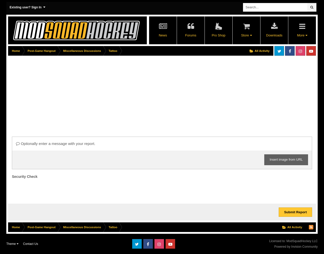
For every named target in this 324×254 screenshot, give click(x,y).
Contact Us (30, 244)
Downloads (274, 35)
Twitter (279, 51)
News (163, 35)
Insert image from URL (286, 159)
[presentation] (50, 190)
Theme (12, 244)
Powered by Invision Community (296, 246)
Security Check (24, 177)
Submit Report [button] (295, 212)
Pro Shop (218, 35)
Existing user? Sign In (27, 7)
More (302, 35)
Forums (190, 35)
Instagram (300, 51)
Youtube (311, 51)
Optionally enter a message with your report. (55, 143)
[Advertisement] (100, 92)
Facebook (290, 51)
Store (246, 35)
